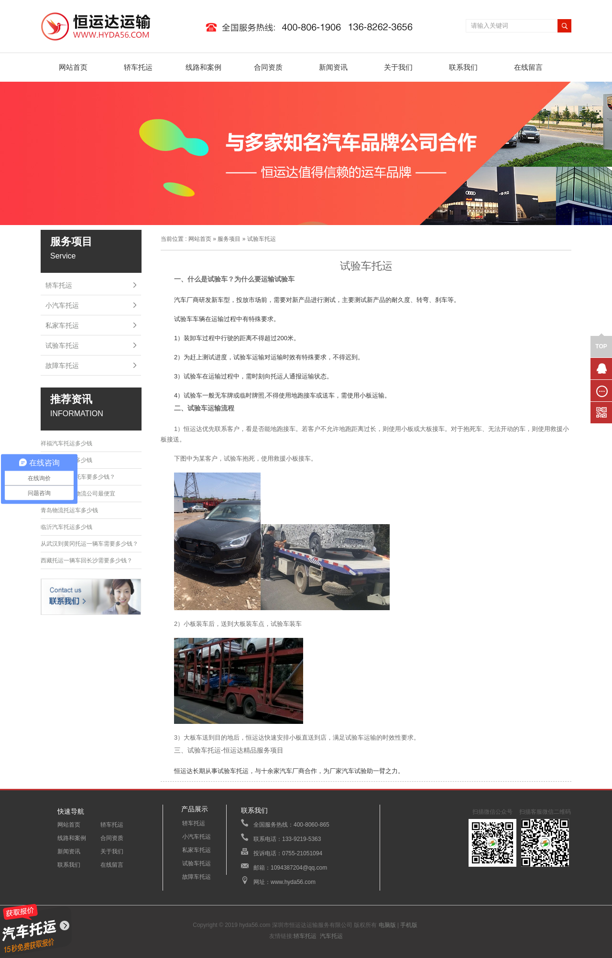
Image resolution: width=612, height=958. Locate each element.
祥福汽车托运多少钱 (66, 443)
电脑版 (387, 925)
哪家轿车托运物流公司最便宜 (78, 493)
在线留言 (528, 67)
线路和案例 (203, 67)
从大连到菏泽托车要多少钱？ (78, 477)
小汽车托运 (62, 305)
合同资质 (268, 67)
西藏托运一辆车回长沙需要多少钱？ (86, 560)
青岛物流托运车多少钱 (69, 510)
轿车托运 (138, 67)
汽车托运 (331, 936)
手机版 (408, 925)
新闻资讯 (333, 67)
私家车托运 (62, 325)
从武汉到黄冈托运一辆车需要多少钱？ (89, 543)
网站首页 (73, 67)
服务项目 (229, 239)
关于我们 (398, 67)
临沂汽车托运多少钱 (66, 527)
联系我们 (463, 67)
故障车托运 (62, 365)
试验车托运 (62, 345)
